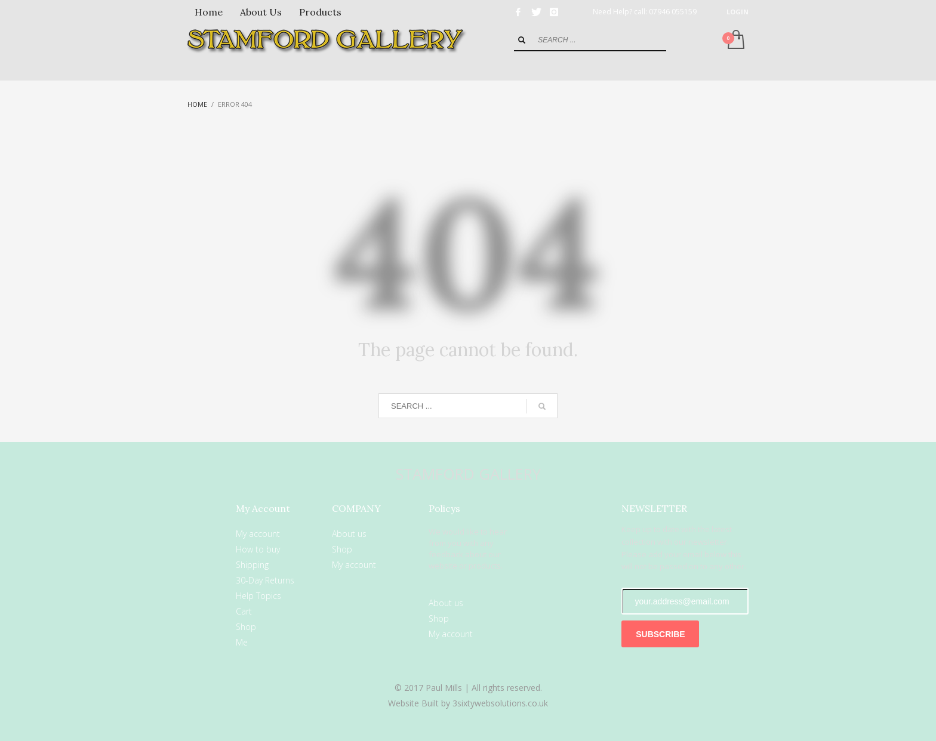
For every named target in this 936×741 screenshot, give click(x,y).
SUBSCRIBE (660, 634)
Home (197, 104)
